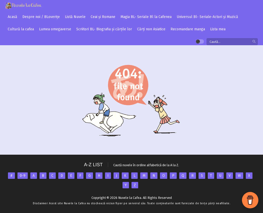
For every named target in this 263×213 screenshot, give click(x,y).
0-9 (22, 175)
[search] (254, 41)
